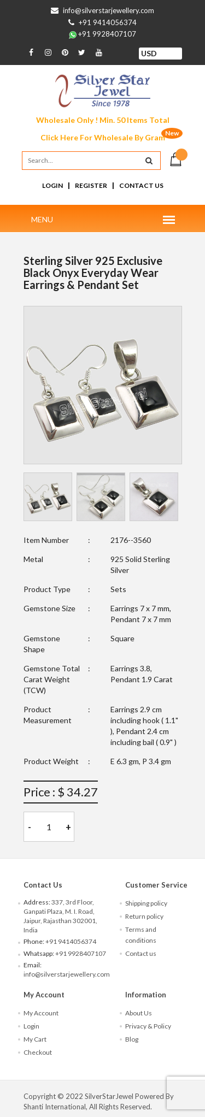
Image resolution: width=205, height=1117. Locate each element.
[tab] (48, 497)
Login (52, 185)
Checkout (38, 1052)
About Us (138, 1013)
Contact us (140, 953)
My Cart (35, 1039)
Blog (131, 1039)
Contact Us (141, 185)
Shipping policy (146, 903)
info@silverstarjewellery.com (108, 10)
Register (91, 185)
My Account (41, 1013)
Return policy (144, 916)
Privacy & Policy (148, 1026)
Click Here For (102, 137)
